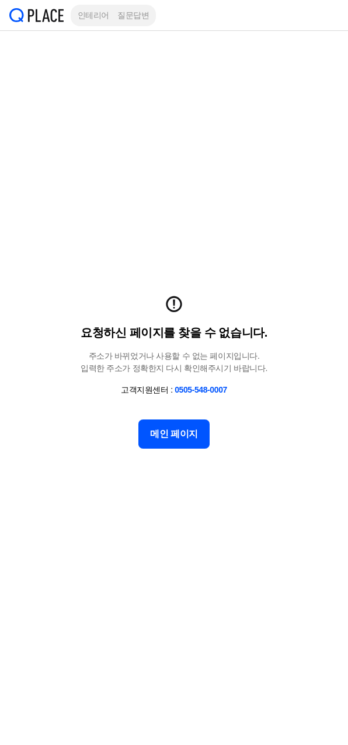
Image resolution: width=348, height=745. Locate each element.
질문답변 (133, 15)
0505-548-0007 (201, 389)
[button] (330, 15)
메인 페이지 (174, 434)
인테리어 (93, 15)
